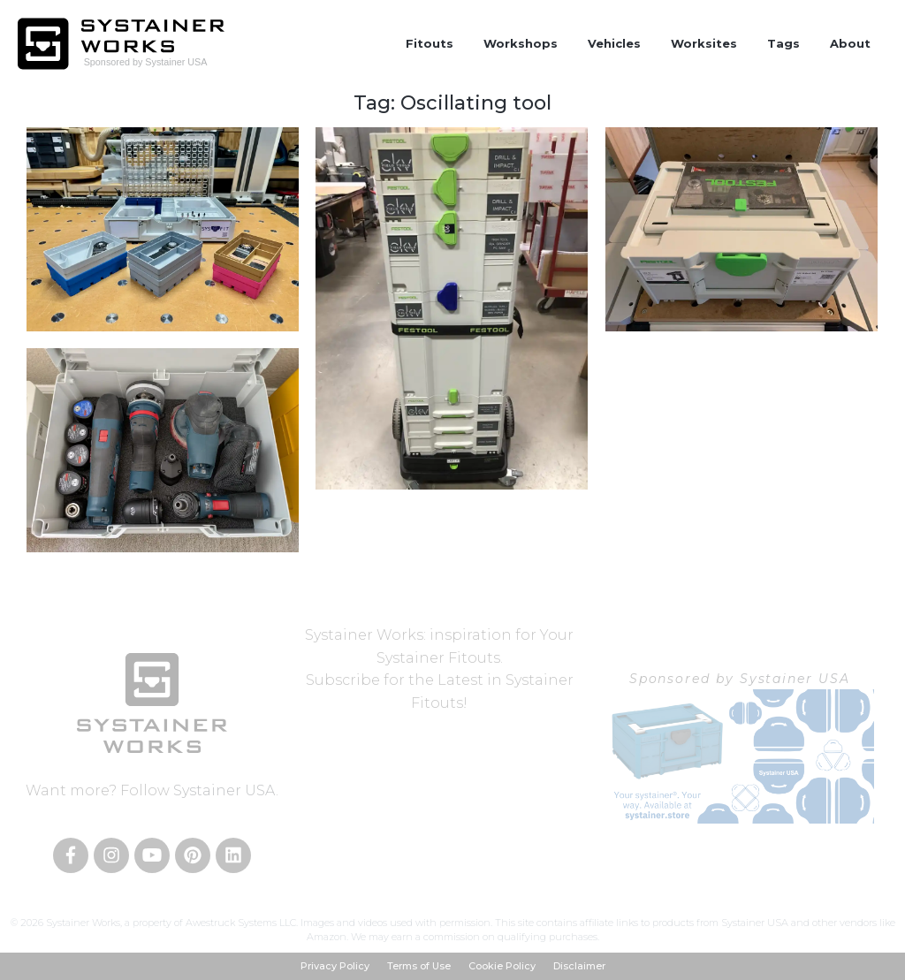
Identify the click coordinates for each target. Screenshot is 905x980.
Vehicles (614, 43)
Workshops (520, 43)
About (850, 43)
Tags (783, 43)
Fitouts (429, 43)
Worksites (704, 43)
